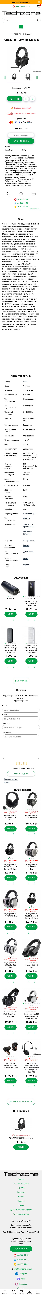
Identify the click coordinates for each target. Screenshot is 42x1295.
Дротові (26, 518)
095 (18, 199)
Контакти (21, 1192)
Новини (21, 1205)
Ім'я (4, 706)
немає (25, 558)
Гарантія (21, 1188)
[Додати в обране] (26, 98)
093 (18, 206)
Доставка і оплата (21, 1183)
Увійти (6, 783)
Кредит (21, 1196)
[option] (21, 59)
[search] (36, 20)
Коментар (7, 733)
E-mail (5, 715)
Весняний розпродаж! (21, 2)
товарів (28, 1102)
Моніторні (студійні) (27, 533)
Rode (25, 382)
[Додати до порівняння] (32, 98)
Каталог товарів (23, 28)
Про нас (21, 1179)
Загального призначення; (28, 525)
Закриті (26, 545)
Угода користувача (21, 1214)
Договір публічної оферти (21, 1210)
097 (18, 203)
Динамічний (28, 552)
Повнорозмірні (29, 514)
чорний (26, 565)
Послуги (21, 1201)
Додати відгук (21, 774)
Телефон (6, 723)
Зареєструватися (11, 779)
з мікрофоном (29, 541)
